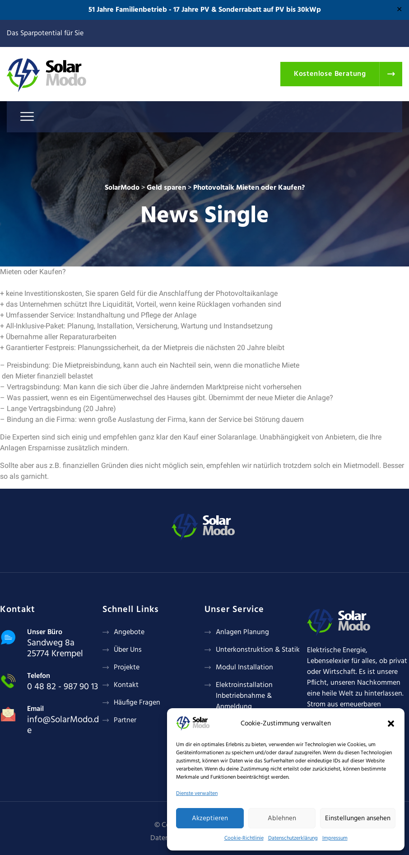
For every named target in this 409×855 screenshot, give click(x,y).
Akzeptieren (210, 818)
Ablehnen (282, 818)
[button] (390, 723)
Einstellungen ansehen (357, 818)
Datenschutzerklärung (293, 838)
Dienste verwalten (197, 793)
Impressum (335, 838)
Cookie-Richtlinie (244, 838)
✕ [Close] (399, 10)
